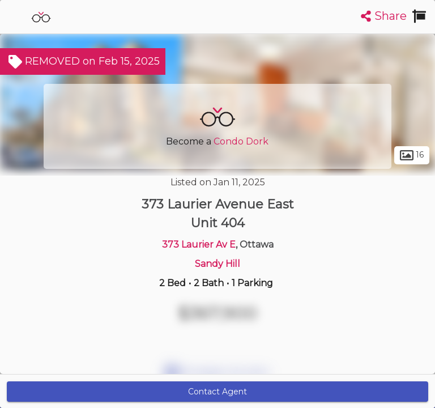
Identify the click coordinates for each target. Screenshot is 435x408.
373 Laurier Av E (199, 244)
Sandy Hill (217, 263)
